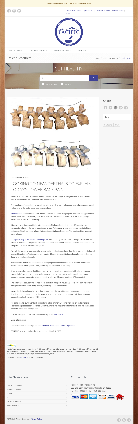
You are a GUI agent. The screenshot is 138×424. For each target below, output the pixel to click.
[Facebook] (119, 420)
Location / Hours (103, 11)
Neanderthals (16, 214)
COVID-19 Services (62, 50)
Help (79, 11)
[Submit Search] (93, 78)
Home (97, 58)
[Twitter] (129, 420)
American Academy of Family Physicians (58, 326)
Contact (82, 50)
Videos (66, 84)
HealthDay (24, 357)
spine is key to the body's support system (31, 240)
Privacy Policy (13, 405)
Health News (49, 84)
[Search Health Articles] (64, 78)
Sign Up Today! (118, 11)
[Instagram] (124, 420)
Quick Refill (88, 11)
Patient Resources (38, 50)
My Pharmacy (15, 50)
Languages (70, 11)
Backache (108, 125)
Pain (117, 125)
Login (68, 14)
